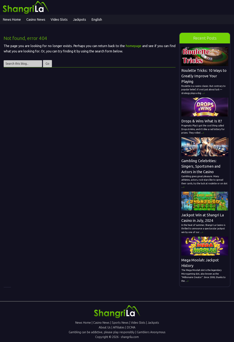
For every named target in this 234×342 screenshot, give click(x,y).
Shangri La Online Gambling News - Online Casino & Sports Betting (36, 7)
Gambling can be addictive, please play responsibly (102, 332)
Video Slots (138, 322)
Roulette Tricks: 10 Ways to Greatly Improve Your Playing (204, 76)
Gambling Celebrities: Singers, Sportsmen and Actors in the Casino (200, 166)
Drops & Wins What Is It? (201, 121)
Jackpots (153, 322)
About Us (105, 327)
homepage (133, 46)
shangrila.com (130, 337)
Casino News (101, 322)
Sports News (120, 322)
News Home (83, 322)
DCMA (131, 327)
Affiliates (118, 327)
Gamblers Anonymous (151, 332)
